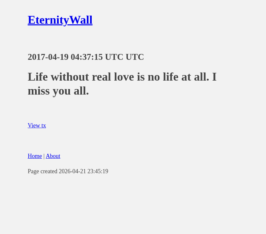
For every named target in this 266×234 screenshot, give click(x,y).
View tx (37, 125)
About (53, 156)
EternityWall (60, 19)
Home (35, 156)
